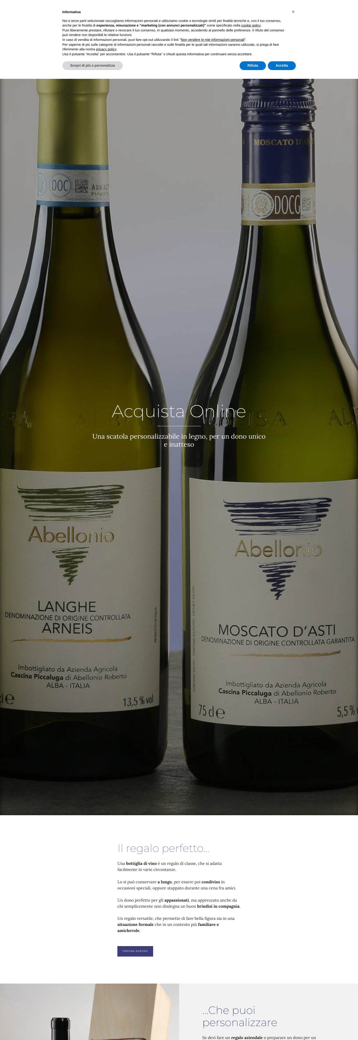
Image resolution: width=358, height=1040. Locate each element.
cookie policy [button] (251, 25)
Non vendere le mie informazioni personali (212, 40)
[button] (293, 12)
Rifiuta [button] (252, 65)
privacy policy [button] (106, 49)
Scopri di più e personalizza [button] (92, 65)
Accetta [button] (282, 65)
